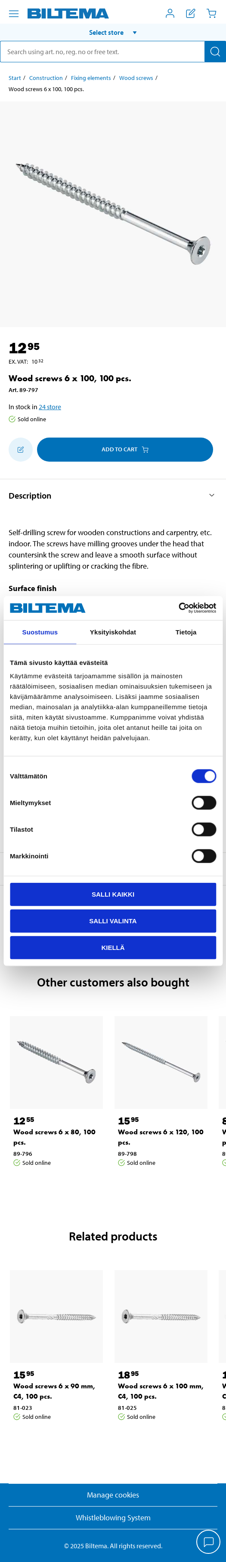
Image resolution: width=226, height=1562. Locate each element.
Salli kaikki (113, 894)
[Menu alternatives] (14, 14)
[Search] (215, 51)
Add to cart (125, 449)
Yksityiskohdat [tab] (113, 631)
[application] (209, 1542)
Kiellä (112, 947)
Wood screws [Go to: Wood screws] (136, 78)
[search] (113, 51)
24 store (50, 406)
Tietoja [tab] (186, 631)
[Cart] (211, 13)
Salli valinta (112, 920)
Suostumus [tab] (40, 631)
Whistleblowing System (113, 1517)
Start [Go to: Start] (15, 78)
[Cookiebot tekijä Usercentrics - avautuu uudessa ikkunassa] (178, 608)
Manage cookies (113, 1495)
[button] (113, 32)
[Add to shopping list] (21, 450)
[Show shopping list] (190, 13)
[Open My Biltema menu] (170, 13)
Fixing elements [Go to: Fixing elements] (91, 78)
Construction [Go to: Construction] (46, 78)
